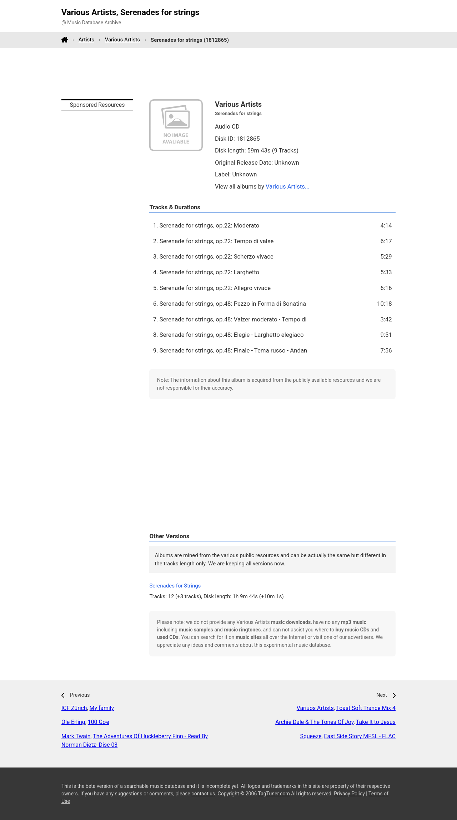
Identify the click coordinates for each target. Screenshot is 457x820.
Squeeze (311, 736)
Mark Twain (76, 736)
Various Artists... (288, 186)
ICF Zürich (74, 708)
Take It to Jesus (376, 722)
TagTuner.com (274, 793)
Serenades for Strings (175, 585)
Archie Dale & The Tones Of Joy (314, 722)
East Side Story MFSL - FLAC (360, 736)
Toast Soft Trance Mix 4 (366, 708)
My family (102, 708)
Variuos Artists (315, 708)
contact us (203, 793)
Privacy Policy (349, 793)
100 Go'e (98, 722)
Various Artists (122, 39)
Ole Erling (73, 722)
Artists (86, 39)
